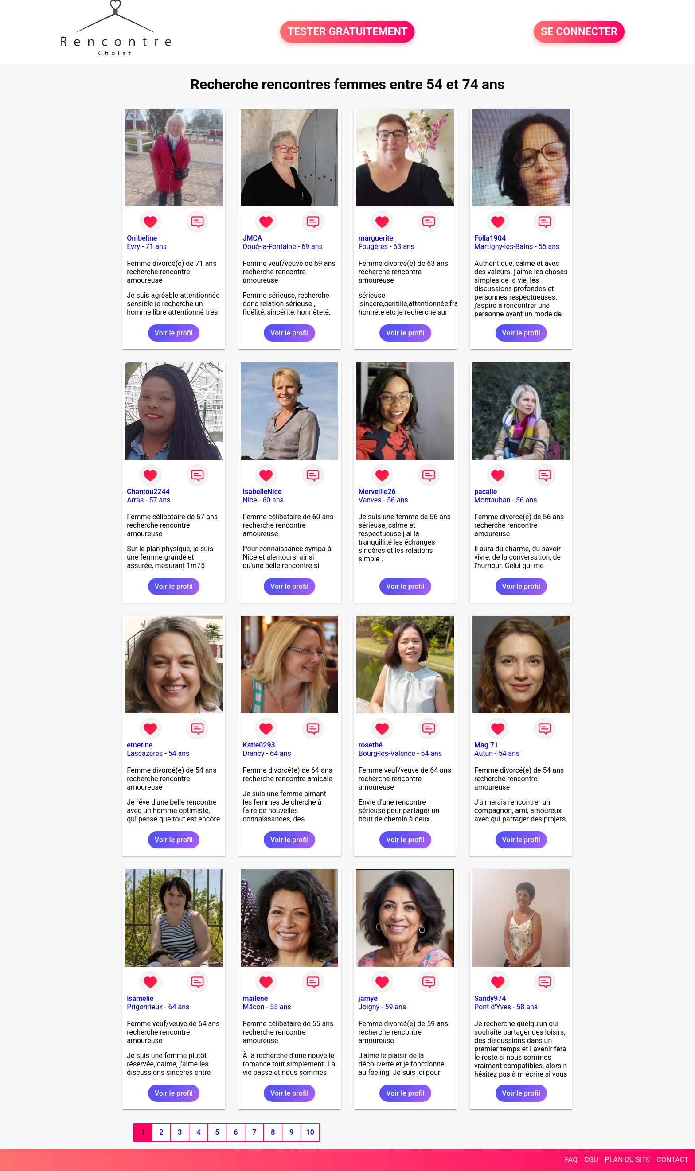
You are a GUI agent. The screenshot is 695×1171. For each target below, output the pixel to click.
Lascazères (145, 753)
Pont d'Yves (492, 1007)
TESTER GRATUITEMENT (347, 32)
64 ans (280, 753)
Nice (250, 500)
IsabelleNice (262, 491)
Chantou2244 (148, 491)
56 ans (397, 500)
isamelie (140, 998)
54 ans (179, 753)
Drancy (254, 753)
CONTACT (672, 1159)
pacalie (485, 491)
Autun (483, 753)
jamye (368, 998)
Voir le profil (174, 333)
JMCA (252, 238)
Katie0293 (259, 745)
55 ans (549, 246)
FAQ (571, 1159)
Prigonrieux (145, 1007)
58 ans (527, 1007)
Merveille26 (377, 491)
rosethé (371, 745)
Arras (135, 500)
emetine (139, 745)
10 (310, 1132)
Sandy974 (490, 998)
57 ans (160, 500)
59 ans (395, 1007)
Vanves (370, 500)
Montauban (492, 500)
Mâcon (254, 1007)
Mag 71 (486, 745)
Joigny (369, 1007)
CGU (591, 1159)
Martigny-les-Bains (503, 246)
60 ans (273, 500)
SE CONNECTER (579, 32)
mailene (255, 998)
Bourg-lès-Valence (387, 753)
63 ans (403, 246)
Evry (133, 246)
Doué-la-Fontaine (269, 246)
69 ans (312, 246)
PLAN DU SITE (627, 1159)
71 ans (156, 246)
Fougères (373, 246)
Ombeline (142, 238)
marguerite (376, 238)
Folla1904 (490, 238)
